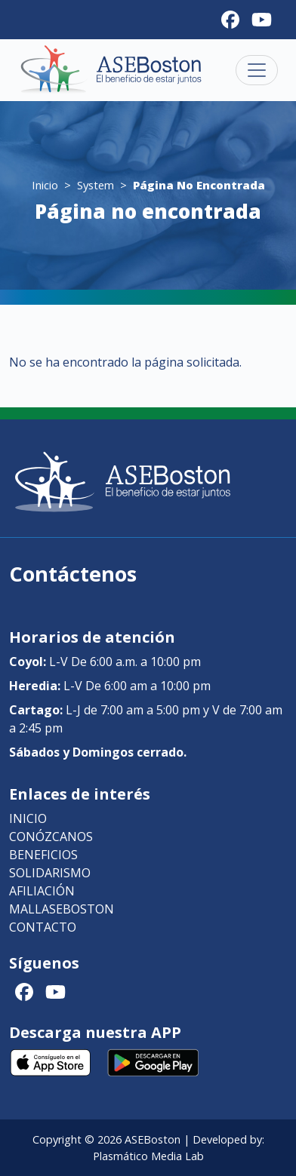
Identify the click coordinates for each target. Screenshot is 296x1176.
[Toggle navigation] (257, 70)
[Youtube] (261, 19)
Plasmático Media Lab (148, 1156)
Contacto (42, 927)
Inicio (45, 184)
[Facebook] (230, 19)
